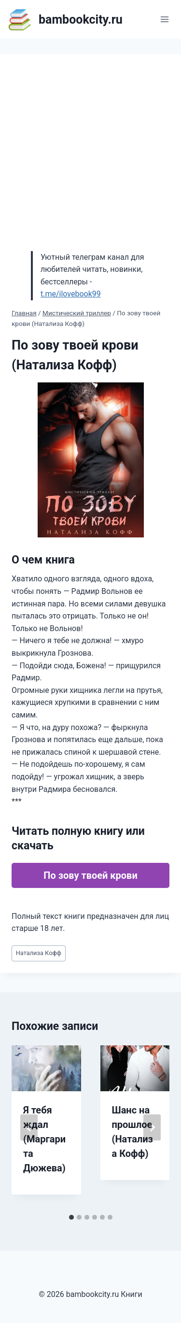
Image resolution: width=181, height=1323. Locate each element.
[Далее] (152, 1127)
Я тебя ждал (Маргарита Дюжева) (44, 1139)
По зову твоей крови (90, 875)
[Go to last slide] (29, 1127)
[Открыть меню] (164, 19)
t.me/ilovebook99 (71, 293)
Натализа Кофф (38, 953)
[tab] (71, 1217)
